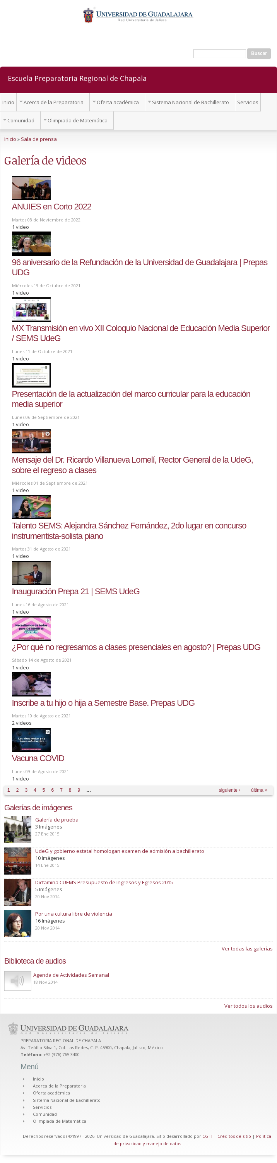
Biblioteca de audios (35, 961)
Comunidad (20, 120)
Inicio (8, 102)
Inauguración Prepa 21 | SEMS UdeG (76, 591)
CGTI (207, 1136)
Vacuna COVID (38, 758)
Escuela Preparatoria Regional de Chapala (77, 78)
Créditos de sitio (234, 1136)
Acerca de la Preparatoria (54, 102)
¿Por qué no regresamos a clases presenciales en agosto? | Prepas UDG (136, 647)
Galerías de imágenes (38, 807)
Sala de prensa (39, 139)
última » (259, 790)
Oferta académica (118, 102)
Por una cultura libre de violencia (73, 913)
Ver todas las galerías (247, 948)
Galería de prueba (57, 819)
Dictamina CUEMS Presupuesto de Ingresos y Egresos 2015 (104, 882)
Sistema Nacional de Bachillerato (190, 102)
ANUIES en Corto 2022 (51, 206)
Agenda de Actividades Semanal (71, 974)
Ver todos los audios (248, 1005)
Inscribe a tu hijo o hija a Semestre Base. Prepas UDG (103, 703)
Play (17, 981)
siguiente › (229, 790)
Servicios (247, 102)
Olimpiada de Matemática (78, 120)
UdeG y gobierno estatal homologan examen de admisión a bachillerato (119, 850)
